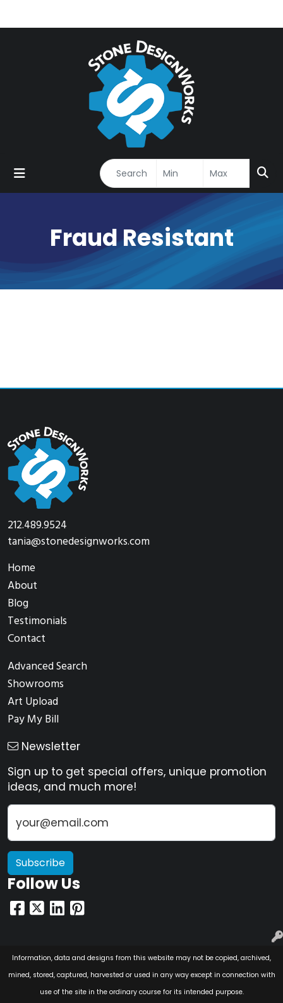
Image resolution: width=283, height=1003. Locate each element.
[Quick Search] (128, 173)
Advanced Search (47, 666)
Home (21, 568)
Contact (26, 638)
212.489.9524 (37, 525)
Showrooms (36, 684)
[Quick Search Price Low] (179, 173)
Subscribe (40, 862)
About (22, 585)
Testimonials (37, 621)
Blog (18, 603)
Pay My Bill (33, 719)
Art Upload (33, 701)
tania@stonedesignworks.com (79, 541)
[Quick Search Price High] (226, 173)
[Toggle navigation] (19, 173)
